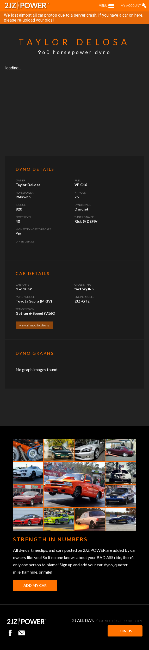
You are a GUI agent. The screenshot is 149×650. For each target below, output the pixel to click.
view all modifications (34, 325)
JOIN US (125, 631)
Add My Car (35, 585)
